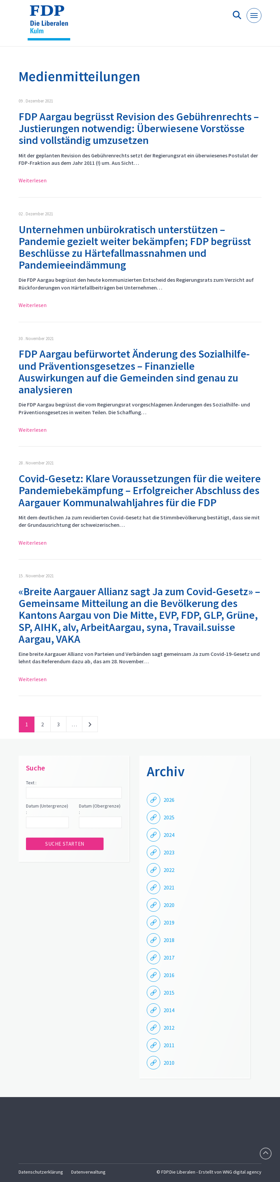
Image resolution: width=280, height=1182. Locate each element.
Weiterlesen (33, 180)
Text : (31, 783)
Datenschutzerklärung (41, 1172)
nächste (89, 726)
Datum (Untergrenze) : (47, 809)
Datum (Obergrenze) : (99, 809)
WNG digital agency (242, 1172)
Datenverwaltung (88, 1172)
